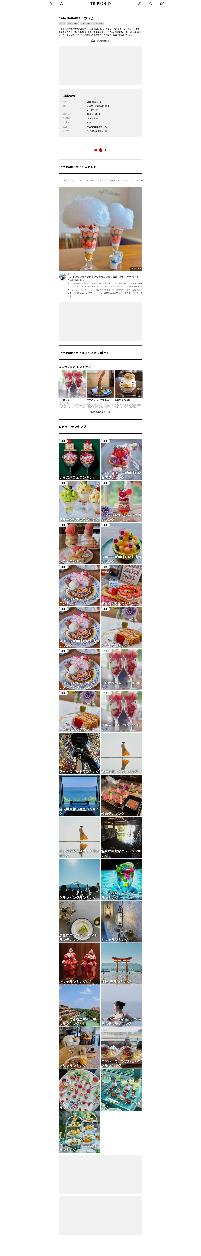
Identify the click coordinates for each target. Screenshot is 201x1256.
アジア (62, 23)
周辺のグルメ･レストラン (100, 412)
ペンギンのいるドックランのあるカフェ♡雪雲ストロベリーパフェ (105, 278)
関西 (76, 23)
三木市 (90, 23)
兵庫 (82, 23)
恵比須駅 (99, 23)
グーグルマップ (94, 109)
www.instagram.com (97, 126)
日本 (69, 23)
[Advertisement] (100, 65)
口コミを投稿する (100, 40)
